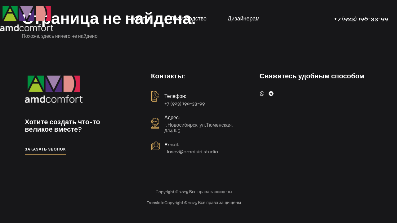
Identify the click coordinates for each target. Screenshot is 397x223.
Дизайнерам (244, 18)
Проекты (138, 18)
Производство (188, 18)
